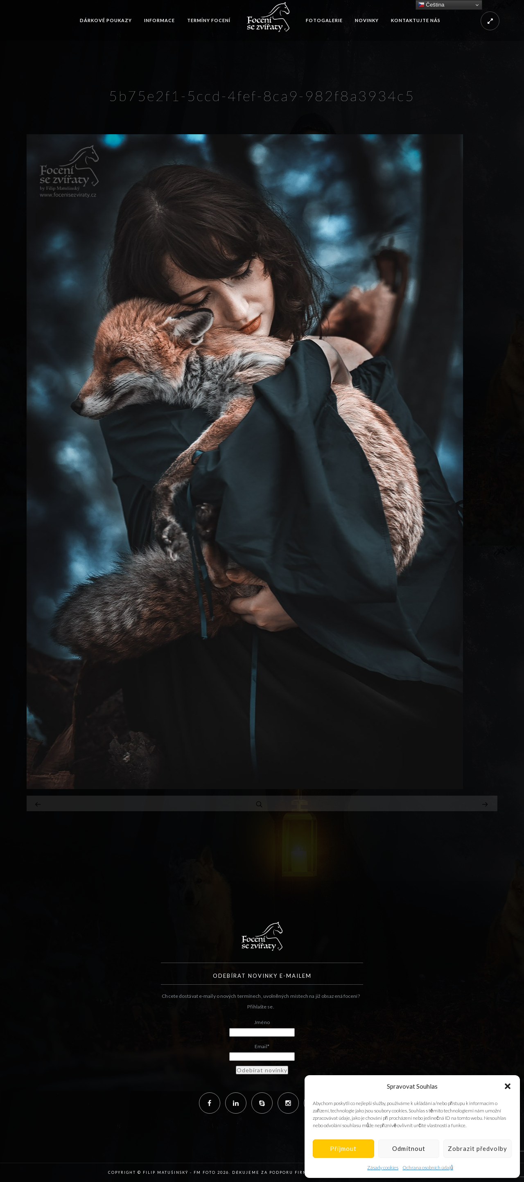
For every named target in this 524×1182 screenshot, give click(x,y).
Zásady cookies (382, 1167)
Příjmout (343, 1148)
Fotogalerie (324, 20)
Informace (159, 20)
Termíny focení (208, 20)
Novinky (367, 20)
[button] (508, 1086)
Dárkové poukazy (106, 20)
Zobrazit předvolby (477, 1148)
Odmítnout (408, 1148)
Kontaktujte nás (415, 20)
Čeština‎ (431, 5)
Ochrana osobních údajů (427, 1167)
